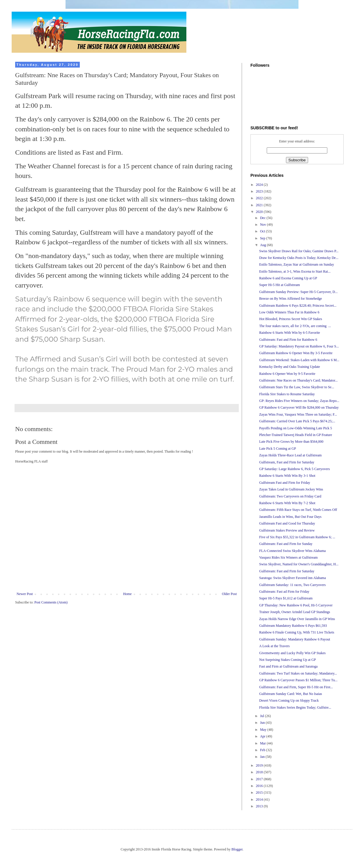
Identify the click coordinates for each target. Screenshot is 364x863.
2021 (260, 205)
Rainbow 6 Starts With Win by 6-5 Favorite (289, 333)
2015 (260, 792)
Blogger (237, 849)
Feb (263, 750)
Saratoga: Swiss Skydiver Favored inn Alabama (292, 578)
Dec (263, 218)
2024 (260, 185)
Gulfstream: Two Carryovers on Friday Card (290, 496)
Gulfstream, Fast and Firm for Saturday (286, 462)
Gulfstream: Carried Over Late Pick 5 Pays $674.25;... (297, 421)
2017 (260, 779)
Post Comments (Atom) (51, 602)
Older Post (229, 594)
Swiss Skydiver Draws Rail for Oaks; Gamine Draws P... (298, 251)
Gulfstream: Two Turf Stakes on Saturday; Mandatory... (298, 673)
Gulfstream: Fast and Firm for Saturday (286, 571)
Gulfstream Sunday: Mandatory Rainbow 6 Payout (294, 639)
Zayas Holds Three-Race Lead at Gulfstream (290, 455)
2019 (260, 765)
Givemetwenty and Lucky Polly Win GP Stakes (292, 653)
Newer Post (25, 594)
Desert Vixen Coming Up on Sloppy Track (289, 700)
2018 (260, 772)
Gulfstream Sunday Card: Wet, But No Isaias (290, 694)
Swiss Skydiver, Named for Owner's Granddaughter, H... (298, 564)
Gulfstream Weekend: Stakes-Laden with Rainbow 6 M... (299, 360)
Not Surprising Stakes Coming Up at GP (287, 660)
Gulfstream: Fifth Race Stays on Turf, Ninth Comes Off (298, 510)
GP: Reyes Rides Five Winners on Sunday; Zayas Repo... (299, 401)
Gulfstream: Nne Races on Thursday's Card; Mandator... (298, 380)
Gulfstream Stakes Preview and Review (287, 530)
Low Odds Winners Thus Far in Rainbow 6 (289, 312)
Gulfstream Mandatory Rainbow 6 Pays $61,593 (293, 626)
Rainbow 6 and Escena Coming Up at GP (288, 278)
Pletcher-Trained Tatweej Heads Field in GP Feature (295, 435)
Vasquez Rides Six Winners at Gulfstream (288, 557)
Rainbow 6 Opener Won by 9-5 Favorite (287, 374)
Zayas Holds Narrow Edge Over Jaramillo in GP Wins (297, 619)
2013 (260, 806)
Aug (263, 245)
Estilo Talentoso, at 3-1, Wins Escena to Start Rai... (295, 271)
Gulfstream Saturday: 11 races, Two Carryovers (292, 585)
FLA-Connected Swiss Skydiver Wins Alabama (292, 551)
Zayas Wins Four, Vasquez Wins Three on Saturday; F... (298, 414)
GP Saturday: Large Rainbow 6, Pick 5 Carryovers (294, 469)
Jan (263, 757)
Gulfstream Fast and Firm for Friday (284, 483)
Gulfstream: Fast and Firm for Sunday (285, 544)
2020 (260, 212)
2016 (260, 786)
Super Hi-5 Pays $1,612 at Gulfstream (285, 598)
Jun (263, 723)
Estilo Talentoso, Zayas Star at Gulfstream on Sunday (296, 264)
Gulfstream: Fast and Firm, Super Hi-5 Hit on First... (296, 687)
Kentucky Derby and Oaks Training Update (289, 367)
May (263, 730)
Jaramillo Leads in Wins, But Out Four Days (290, 517)
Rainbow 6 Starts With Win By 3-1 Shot (287, 476)
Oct (263, 231)
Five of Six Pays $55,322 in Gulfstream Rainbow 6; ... (297, 537)
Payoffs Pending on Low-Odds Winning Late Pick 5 (295, 428)
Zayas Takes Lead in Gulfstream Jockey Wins (291, 489)
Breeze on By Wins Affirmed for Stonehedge (290, 299)
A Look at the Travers (274, 646)
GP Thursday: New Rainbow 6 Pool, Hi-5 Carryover (296, 605)
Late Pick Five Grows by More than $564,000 (291, 442)
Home (127, 594)
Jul (262, 716)
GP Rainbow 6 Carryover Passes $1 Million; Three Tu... (298, 680)
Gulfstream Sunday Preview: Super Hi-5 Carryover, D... (298, 292)
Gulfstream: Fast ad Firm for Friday (284, 592)
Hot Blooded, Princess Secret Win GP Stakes (290, 319)
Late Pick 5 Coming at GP (277, 448)
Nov (263, 225)
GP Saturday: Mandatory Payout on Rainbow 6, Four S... (299, 346)
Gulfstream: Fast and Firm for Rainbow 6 (288, 340)
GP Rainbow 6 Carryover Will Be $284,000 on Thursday (299, 407)
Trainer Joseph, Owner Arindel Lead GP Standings (294, 612)
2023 (260, 191)
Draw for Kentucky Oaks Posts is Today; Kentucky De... (298, 258)
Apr (263, 736)
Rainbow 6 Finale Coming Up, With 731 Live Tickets (296, 632)
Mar (263, 743)
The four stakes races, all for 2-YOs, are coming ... (295, 326)
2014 (260, 799)
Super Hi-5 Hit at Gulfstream (279, 285)
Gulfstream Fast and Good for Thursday (287, 523)
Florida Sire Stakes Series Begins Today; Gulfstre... (295, 707)
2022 (260, 198)
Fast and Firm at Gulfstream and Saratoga (288, 666)
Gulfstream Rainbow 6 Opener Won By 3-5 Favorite (296, 353)
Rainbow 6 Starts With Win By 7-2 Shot (287, 503)
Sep (263, 238)
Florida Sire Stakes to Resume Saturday (287, 394)
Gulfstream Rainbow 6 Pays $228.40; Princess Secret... (297, 305)
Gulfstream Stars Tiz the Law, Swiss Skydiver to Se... (296, 387)
